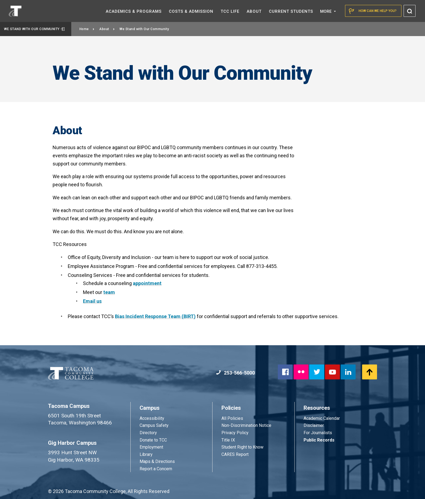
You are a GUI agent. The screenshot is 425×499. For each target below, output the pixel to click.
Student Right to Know (242, 447)
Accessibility (152, 418)
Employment (151, 447)
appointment (147, 283)
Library (146, 454)
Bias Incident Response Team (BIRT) (155, 316)
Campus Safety (154, 425)
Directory (148, 432)
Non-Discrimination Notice (246, 425)
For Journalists (318, 432)
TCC (230, 11)
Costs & (191, 11)
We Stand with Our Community (34, 29)
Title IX (228, 440)
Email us (92, 301)
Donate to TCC (153, 440)
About (107, 29)
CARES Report (235, 454)
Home (87, 29)
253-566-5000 (235, 373)
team (109, 292)
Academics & (134, 11)
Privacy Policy (235, 432)
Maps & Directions (157, 461)
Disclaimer (314, 425)
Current (291, 11)
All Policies (232, 418)
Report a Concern (156, 468)
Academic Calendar (322, 418)
